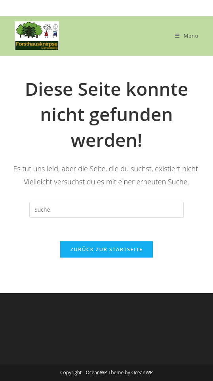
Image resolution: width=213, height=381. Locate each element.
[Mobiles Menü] (186, 35)
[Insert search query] (106, 210)
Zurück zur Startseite (106, 249)
